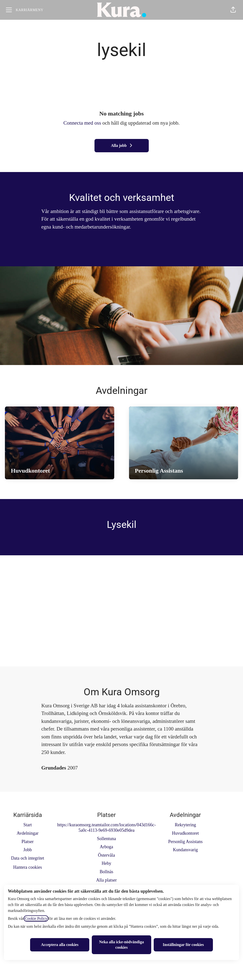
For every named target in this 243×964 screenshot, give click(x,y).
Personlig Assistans (185, 841)
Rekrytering (185, 824)
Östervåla (106, 855)
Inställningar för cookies (183, 945)
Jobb (27, 849)
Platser (27, 841)
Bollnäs (106, 871)
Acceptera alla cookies (59, 945)
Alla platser (106, 880)
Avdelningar (27, 833)
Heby (106, 863)
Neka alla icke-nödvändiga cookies (121, 944)
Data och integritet (27, 858)
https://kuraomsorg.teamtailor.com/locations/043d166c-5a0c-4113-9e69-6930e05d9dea (106, 827)
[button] (233, 10)
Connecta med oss (82, 123)
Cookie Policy (36, 918)
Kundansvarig (185, 849)
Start (27, 824)
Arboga (106, 846)
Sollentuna (106, 838)
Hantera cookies (27, 867)
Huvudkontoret (185, 833)
